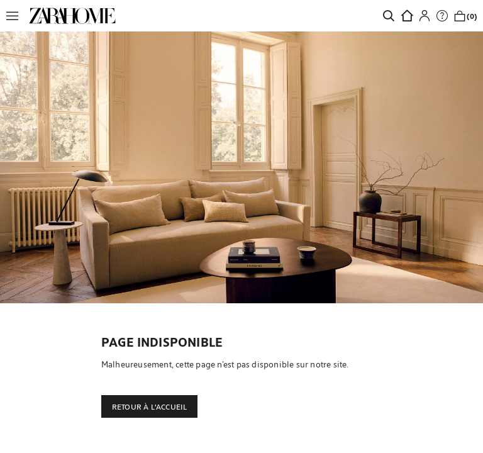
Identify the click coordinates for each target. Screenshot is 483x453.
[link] (72, 16)
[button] (15, 16)
